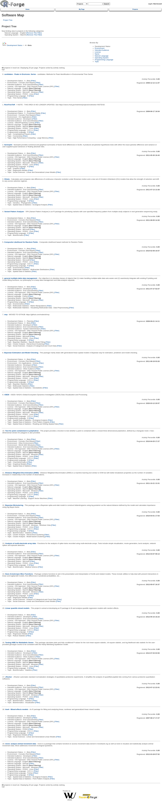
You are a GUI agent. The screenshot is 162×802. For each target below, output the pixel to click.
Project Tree (7, 20)
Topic (97, 62)
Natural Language (101, 56)
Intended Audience (102, 50)
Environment (99, 48)
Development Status (14, 45)
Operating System (102, 58)
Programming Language (104, 60)
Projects (135, 9)
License (98, 52)
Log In (150, 4)
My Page (81, 9)
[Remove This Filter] (34, 33)
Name (97, 54)
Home (27, 9)
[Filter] (33, 81)
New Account (157, 4)
